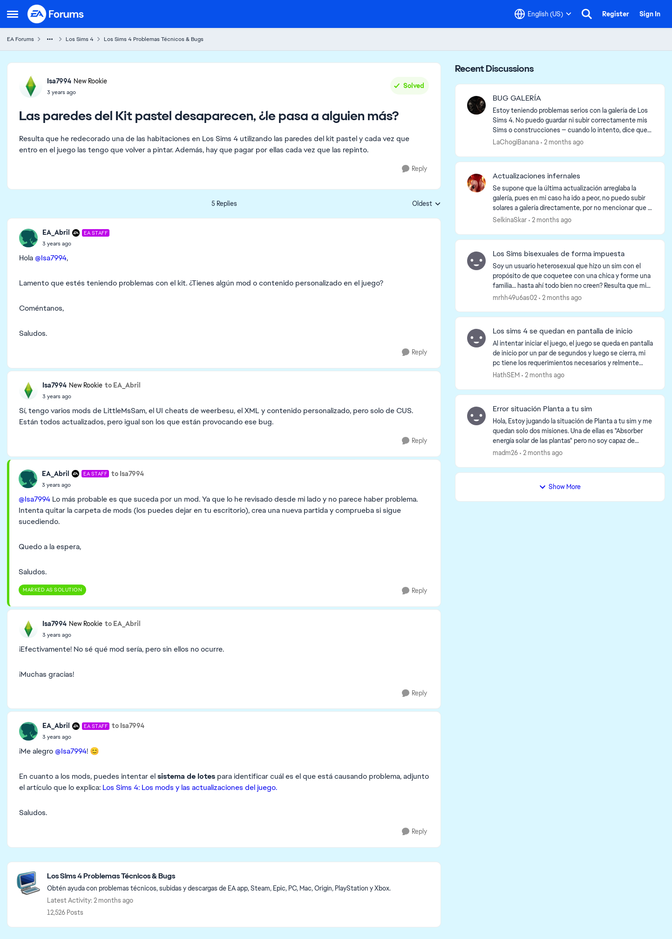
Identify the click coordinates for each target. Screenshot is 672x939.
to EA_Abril (123, 385)
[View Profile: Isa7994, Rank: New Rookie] (30, 86)
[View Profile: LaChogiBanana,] (476, 105)
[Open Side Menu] (12, 14)
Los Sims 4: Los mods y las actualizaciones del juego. (189, 787)
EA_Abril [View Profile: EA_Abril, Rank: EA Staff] (56, 232)
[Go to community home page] (55, 14)
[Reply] (414, 169)
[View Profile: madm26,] (476, 416)
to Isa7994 (127, 474)
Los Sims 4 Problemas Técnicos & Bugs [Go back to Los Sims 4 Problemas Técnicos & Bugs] (154, 39)
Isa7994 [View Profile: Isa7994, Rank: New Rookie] (59, 81)
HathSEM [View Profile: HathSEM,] (506, 375)
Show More (560, 487)
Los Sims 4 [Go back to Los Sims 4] (80, 39)
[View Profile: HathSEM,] (476, 338)
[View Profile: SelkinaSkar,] (476, 183)
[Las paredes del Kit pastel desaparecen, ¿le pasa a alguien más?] (75, 243)
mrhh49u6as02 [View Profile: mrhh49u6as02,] (515, 297)
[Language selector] (543, 14)
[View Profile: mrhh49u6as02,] (476, 261)
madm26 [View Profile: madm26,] (505, 453)
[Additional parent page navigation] (49, 39)
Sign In (649, 14)
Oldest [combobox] (426, 204)
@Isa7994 (51, 258)
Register (615, 14)
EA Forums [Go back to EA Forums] (20, 39)
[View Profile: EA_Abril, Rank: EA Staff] (28, 238)
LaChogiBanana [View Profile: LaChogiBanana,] (516, 142)
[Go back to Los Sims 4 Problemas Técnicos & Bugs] (219, 876)
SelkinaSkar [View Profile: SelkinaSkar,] (510, 220)
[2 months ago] (562, 142)
